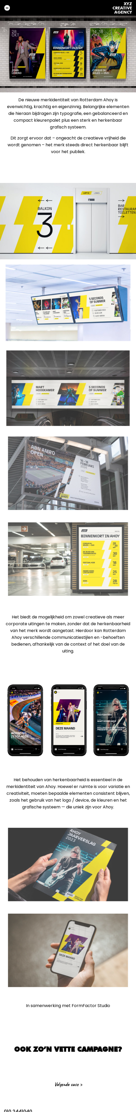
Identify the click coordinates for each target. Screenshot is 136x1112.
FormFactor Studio (91, 1006)
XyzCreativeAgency (122, 8)
